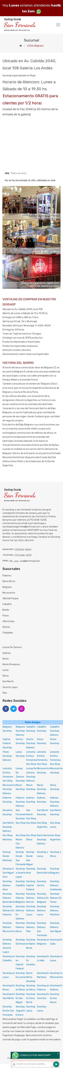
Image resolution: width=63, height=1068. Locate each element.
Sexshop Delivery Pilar (30, 927)
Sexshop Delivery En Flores (56, 898)
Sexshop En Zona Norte (30, 998)
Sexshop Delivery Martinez (54, 910)
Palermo (6, 575)
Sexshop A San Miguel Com (8, 872)
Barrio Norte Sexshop (30, 977)
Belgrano (7, 587)
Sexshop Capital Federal (30, 885)
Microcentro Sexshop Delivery (9, 789)
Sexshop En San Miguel (20, 998)
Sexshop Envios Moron (54, 998)
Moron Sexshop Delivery (41, 789)
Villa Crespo (8, 621)
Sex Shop (21, 823)
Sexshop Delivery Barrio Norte (9, 898)
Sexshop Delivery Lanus (30, 910)
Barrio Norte (8, 581)
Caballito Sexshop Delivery (54, 730)
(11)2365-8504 (23, 549)
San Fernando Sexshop (21, 814)
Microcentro (8, 592)
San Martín (8, 681)
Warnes (6, 627)
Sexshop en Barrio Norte (31, 943)
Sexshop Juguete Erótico (20, 1010)
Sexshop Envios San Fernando (8, 1010)
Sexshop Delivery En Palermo (8, 910)
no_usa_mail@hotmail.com (25, 561)
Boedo (5, 609)
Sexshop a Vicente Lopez (21, 872)
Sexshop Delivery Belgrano (20, 898)
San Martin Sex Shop (31, 814)
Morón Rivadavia (11, 664)
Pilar (4, 693)
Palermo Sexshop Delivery (20, 801)
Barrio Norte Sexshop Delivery (43, 839)
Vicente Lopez (10, 687)
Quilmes (6, 653)
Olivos (5, 675)
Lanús (5, 670)
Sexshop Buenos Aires (7, 885)
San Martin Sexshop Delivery (8, 827)
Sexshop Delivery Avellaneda (56, 885)
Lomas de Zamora (12, 647)
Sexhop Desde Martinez (7, 856)
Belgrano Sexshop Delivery (20, 730)
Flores (5, 615)
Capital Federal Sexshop (7, 743)
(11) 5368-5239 (23, 555)
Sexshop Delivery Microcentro (9, 927)
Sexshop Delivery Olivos (20, 927)
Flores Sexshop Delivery (7, 756)
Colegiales (7, 632)
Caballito (7, 604)
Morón (5, 658)
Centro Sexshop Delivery (30, 743)
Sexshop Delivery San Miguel (55, 927)
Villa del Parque (10, 598)
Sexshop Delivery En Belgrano (43, 898)
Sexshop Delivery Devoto (30, 898)
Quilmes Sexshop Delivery (54, 801)
